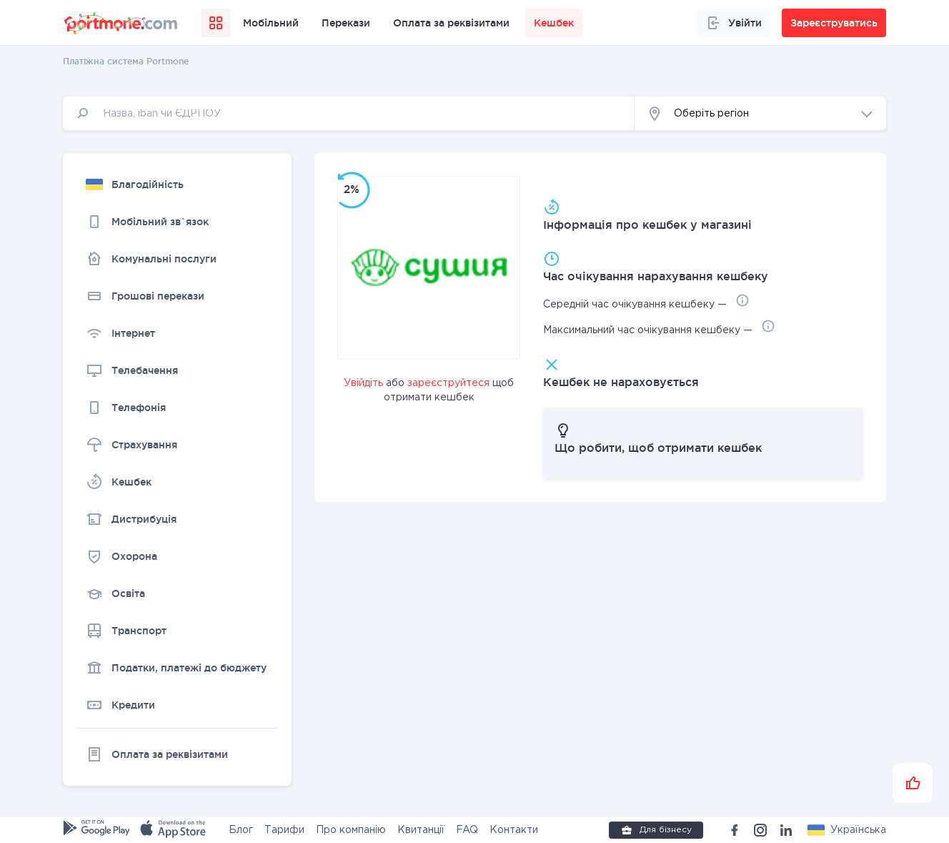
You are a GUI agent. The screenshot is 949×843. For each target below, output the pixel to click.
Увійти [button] (733, 22)
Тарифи (284, 830)
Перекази (346, 23)
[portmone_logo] (121, 22)
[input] (349, 113)
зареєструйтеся (448, 383)
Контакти (514, 830)
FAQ (467, 830)
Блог (241, 830)
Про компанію (351, 830)
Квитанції (420, 830)
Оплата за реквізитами (451, 23)
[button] (760, 113)
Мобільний (271, 23)
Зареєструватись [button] (834, 23)
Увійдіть (363, 383)
